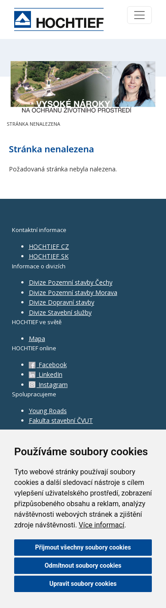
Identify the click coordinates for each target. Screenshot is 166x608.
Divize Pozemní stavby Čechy (70, 282)
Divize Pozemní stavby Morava (73, 292)
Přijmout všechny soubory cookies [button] (83, 547)
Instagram (48, 384)
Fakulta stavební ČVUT (61, 420)
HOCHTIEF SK (49, 256)
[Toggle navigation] (139, 15)
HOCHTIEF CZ (49, 246)
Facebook (48, 364)
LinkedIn (45, 374)
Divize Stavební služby (60, 312)
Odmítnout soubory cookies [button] (83, 565)
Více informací (101, 525)
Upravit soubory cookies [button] (83, 583)
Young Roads (48, 411)
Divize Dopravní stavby (61, 302)
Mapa (37, 338)
